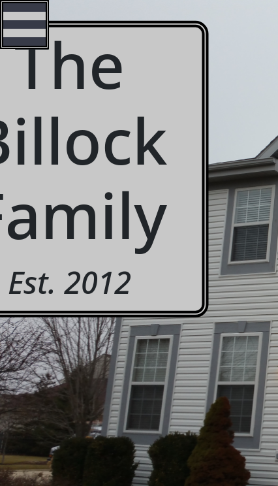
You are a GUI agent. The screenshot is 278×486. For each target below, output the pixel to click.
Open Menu (24, 24)
